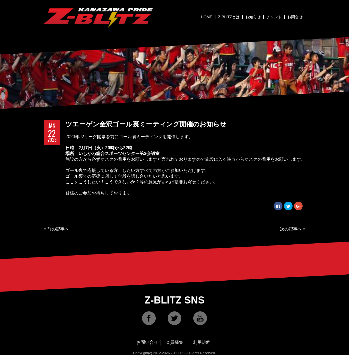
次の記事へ (291, 229)
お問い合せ (147, 342)
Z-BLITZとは (229, 17)
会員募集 (174, 342)
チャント (274, 17)
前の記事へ (58, 229)
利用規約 (201, 342)
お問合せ (295, 17)
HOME (206, 17)
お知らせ (253, 17)
